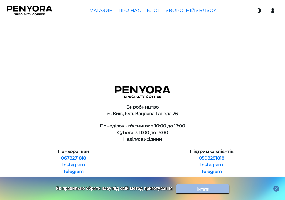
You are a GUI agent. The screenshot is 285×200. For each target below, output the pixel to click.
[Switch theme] (259, 10)
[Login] (272, 10)
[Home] (29, 10)
